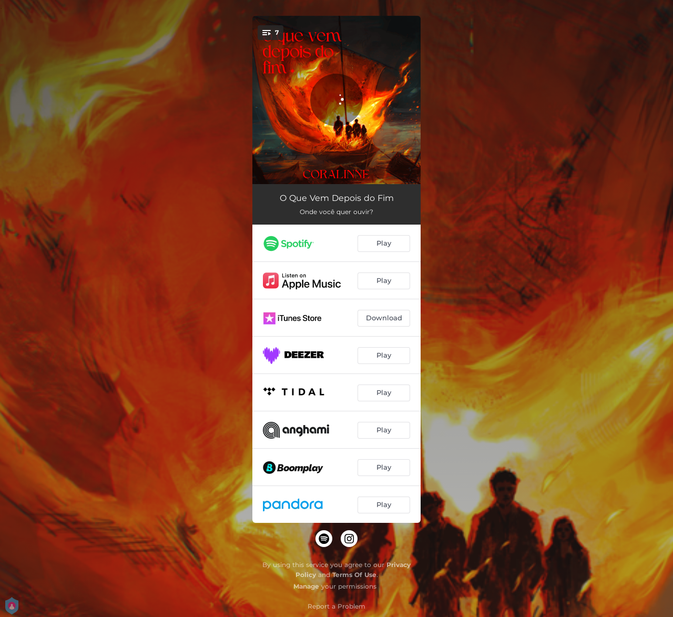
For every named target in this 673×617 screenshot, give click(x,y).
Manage (306, 586)
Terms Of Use (354, 575)
